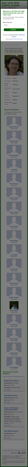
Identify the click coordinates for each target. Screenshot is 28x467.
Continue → (14, 29)
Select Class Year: (8, 22)
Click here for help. (18, 39)
